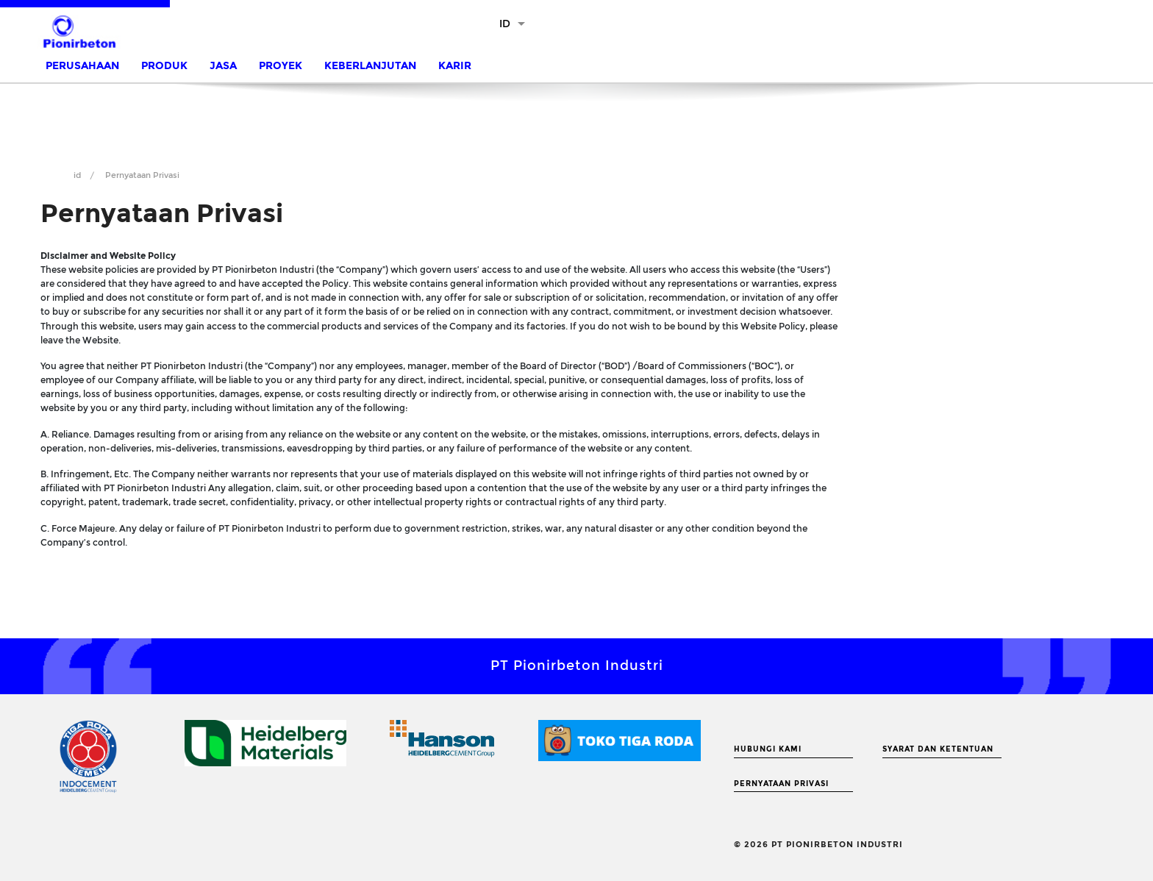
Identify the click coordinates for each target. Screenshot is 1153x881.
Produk (164, 66)
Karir (454, 66)
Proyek (280, 66)
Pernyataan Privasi (781, 784)
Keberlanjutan (370, 66)
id (77, 175)
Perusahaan (82, 66)
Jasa (223, 66)
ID (504, 24)
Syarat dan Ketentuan (937, 749)
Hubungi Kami (768, 749)
